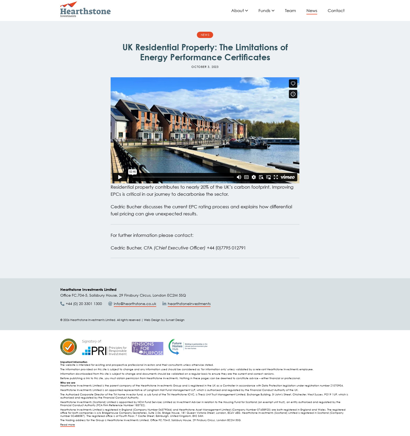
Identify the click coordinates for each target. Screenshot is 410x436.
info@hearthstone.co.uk (135, 303)
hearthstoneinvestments (189, 303)
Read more (67, 424)
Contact (336, 10)
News (311, 10)
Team (290, 10)
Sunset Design (175, 320)
